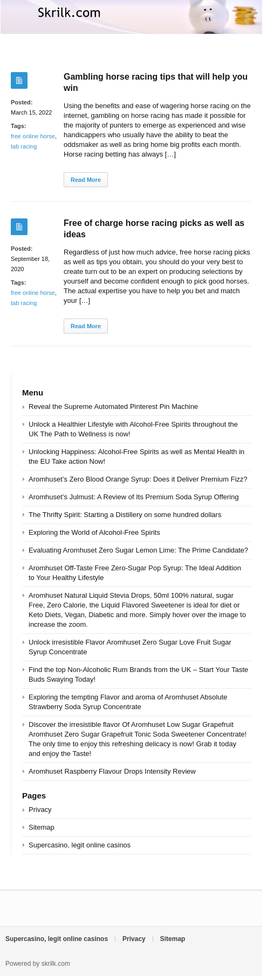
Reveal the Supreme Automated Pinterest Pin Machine (113, 406)
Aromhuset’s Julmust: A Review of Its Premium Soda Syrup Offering (134, 497)
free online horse (33, 136)
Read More (86, 179)
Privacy (40, 809)
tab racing (24, 146)
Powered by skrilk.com (37, 963)
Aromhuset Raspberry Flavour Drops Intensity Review (112, 771)
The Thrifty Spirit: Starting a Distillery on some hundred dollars (125, 515)
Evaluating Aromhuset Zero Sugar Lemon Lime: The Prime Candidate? (138, 550)
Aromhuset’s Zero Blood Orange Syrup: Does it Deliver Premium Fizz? (138, 479)
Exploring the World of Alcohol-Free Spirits (94, 532)
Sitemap (41, 827)
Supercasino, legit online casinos (79, 845)
